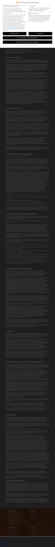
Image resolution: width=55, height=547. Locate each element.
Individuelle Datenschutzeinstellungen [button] (27, 41)
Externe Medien (34, 12)
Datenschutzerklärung (8, 26)
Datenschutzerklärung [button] (28, 44)
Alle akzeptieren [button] (14, 33)
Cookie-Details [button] (20, 44)
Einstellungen (13, 28)
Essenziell (33, 5)
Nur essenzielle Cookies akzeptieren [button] (27, 37)
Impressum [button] (35, 44)
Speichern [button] (40, 33)
